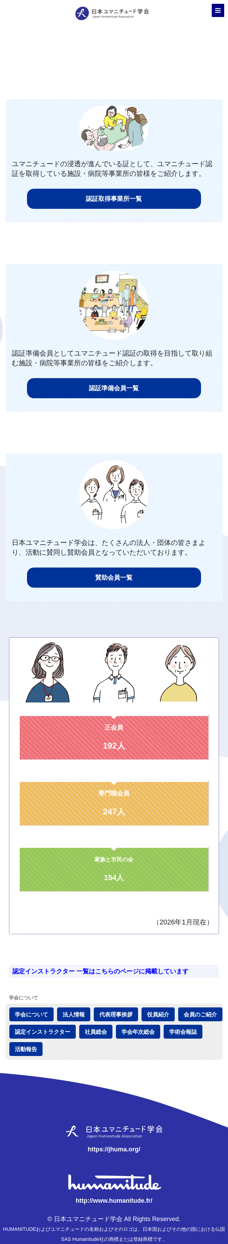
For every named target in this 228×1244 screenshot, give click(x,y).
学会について (31, 1014)
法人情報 (74, 1014)
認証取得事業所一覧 (114, 198)
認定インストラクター (42, 1032)
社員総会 (96, 1032)
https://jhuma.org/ (114, 1149)
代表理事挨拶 (116, 1014)
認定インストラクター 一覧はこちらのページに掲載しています (100, 971)
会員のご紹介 (200, 1014)
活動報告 (26, 1049)
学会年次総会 (138, 1032)
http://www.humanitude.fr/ (114, 1200)
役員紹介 (158, 1014)
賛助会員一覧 (114, 577)
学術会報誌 (183, 1032)
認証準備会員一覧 (114, 388)
